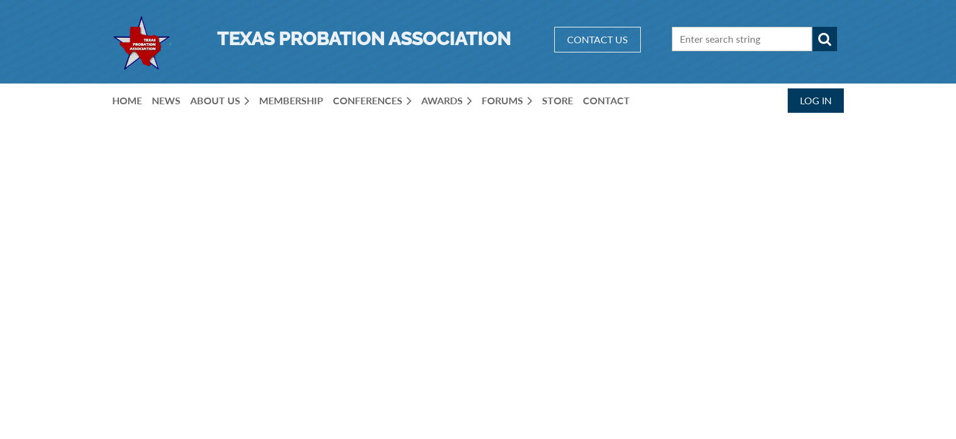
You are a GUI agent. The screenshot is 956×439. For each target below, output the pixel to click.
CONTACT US (597, 39)
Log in (816, 100)
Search (825, 39)
